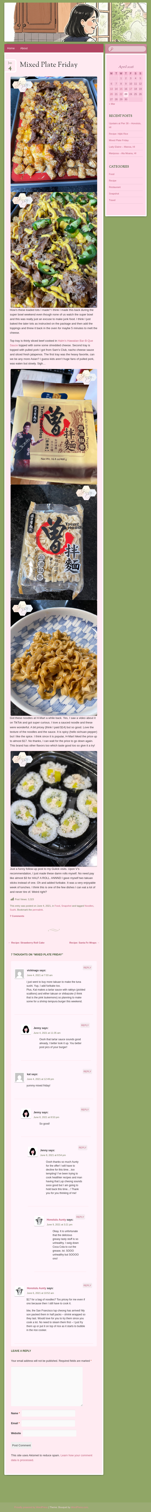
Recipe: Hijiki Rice (118, 133)
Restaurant (115, 187)
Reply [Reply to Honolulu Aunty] (80, 1217)
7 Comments (17, 916)
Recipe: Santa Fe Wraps (84, 942)
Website (16, 1433)
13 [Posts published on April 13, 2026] (111, 89)
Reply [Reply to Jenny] (85, 1025)
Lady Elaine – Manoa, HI (122, 146)
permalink (37, 909)
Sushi (13, 909)
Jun (10, 64)
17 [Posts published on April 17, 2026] (130, 89)
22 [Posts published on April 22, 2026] (121, 94)
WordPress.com (79, 1507)
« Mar (112, 104)
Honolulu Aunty (56, 1219)
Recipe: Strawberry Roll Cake (26, 942)
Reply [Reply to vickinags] (87, 967)
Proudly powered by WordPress (31, 1507)
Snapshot (66, 906)
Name (15, 1413)
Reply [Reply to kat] (87, 1071)
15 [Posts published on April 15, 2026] (121, 89)
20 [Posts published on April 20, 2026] (111, 94)
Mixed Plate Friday (119, 140)
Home (11, 48)
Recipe (112, 180)
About (24, 48)
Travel (112, 200)
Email (15, 1423)
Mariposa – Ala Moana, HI (123, 153)
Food (57, 906)
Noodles (89, 906)
